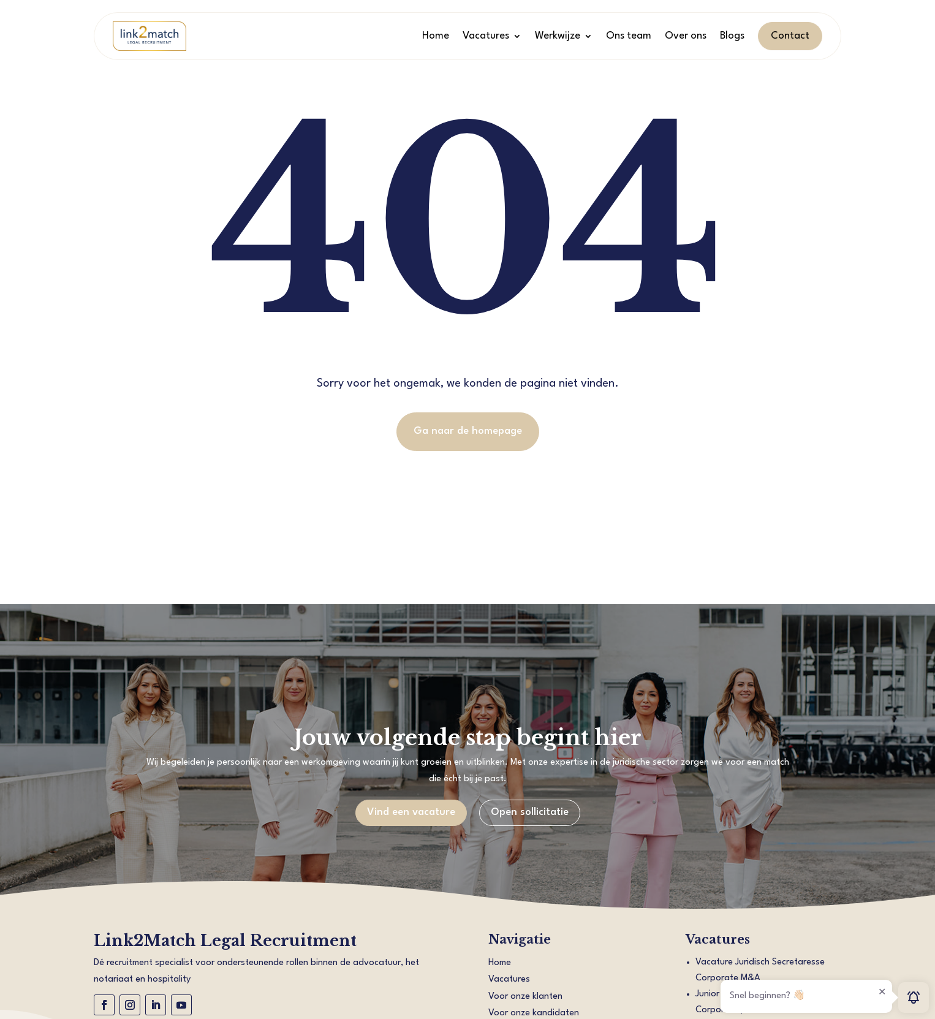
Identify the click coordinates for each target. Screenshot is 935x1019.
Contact (790, 36)
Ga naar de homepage (468, 431)
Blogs (732, 36)
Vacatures (486, 36)
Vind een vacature (411, 812)
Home (435, 36)
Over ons (685, 36)
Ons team (628, 36)
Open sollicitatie (530, 812)
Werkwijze (557, 36)
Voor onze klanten (525, 996)
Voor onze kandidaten (533, 1013)
